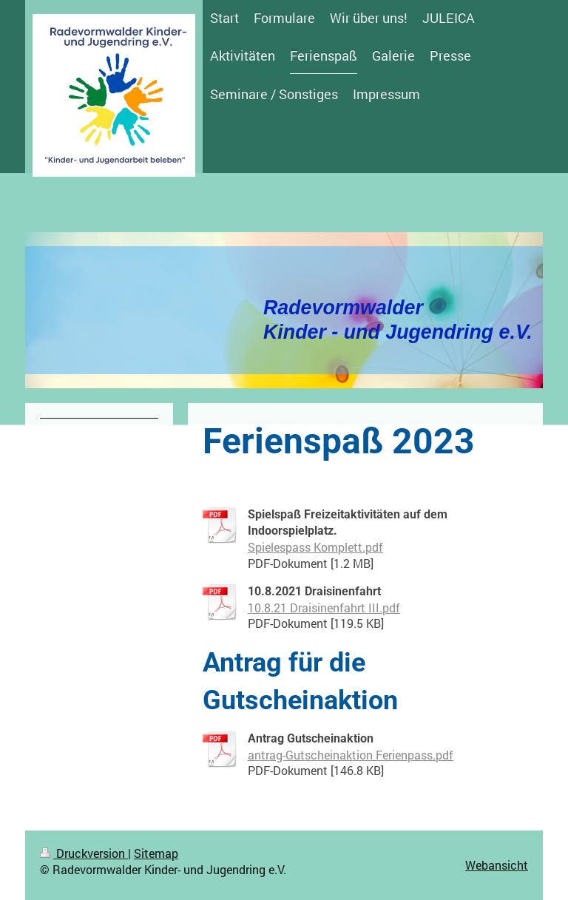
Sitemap (156, 853)
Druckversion (84, 853)
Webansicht (496, 865)
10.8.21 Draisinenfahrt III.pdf (324, 607)
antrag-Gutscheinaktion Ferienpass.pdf (350, 754)
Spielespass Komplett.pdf (315, 547)
